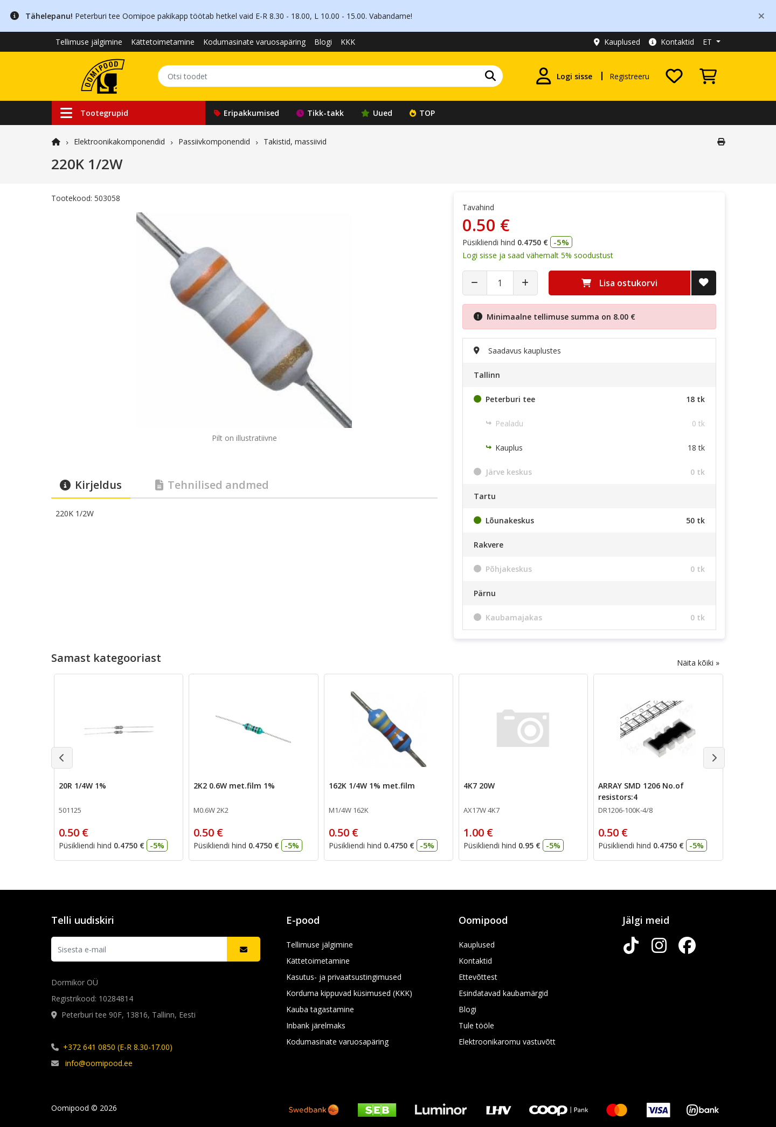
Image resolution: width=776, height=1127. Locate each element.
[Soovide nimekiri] (674, 76)
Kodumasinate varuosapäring (254, 42)
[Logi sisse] (563, 76)
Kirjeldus (91, 485)
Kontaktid (671, 42)
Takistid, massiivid (295, 141)
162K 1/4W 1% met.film (372, 785)
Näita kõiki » (698, 663)
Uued (376, 113)
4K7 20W (479, 785)
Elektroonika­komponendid (119, 141)
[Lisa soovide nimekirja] (703, 283)
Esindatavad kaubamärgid (503, 993)
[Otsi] (490, 76)
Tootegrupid (94, 113)
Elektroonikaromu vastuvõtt (507, 1041)
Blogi (323, 42)
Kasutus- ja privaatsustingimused (343, 977)
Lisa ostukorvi (619, 283)
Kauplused (617, 42)
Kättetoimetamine (163, 42)
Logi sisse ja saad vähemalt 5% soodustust (537, 255)
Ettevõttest (478, 977)
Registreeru (629, 76)
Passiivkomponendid (214, 141)
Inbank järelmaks (315, 1025)
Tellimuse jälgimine (89, 42)
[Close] (761, 15)
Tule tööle (476, 1025)
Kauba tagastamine (320, 1009)
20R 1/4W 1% (82, 785)
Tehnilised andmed (212, 485)
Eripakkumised (246, 113)
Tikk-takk (320, 113)
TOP (422, 113)
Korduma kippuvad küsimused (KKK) (349, 993)
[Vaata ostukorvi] (708, 76)
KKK (348, 42)
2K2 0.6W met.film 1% (234, 785)
